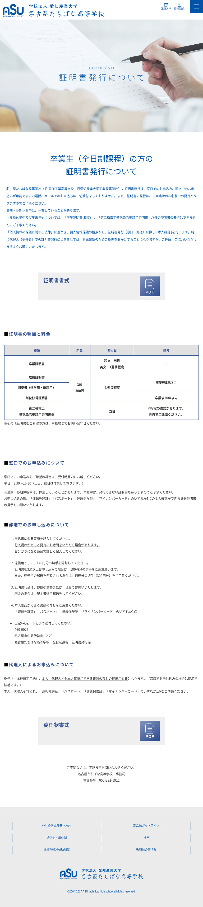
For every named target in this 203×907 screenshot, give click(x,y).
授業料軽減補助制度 (57, 849)
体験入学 (166, 9)
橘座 (146, 837)
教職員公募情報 (146, 849)
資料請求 (179, 9)
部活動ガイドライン (146, 825)
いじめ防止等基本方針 (56, 825)
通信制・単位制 (57, 837)
